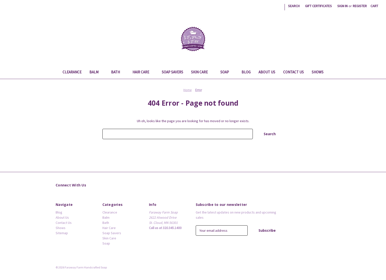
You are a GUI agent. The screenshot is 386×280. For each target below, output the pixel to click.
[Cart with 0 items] (374, 6)
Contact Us (293, 72)
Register (360, 6)
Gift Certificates (318, 6)
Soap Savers (172, 72)
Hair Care (143, 72)
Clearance (72, 72)
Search (294, 6)
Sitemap (62, 233)
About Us (266, 72)
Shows (317, 72)
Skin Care (201, 72)
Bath (118, 72)
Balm (96, 72)
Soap (227, 72)
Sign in (342, 6)
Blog (246, 72)
